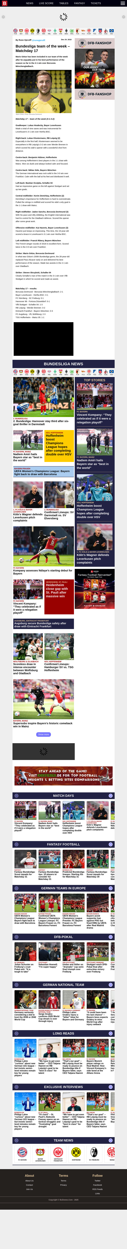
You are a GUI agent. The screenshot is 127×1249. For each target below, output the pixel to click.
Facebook (97, 1224)
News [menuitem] (29, 3)
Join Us (29, 1228)
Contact (29, 1224)
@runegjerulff (38, 79)
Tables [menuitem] (63, 3)
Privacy (63, 1224)
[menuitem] (12, 3)
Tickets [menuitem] (96, 3)
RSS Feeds (97, 1228)
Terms (63, 1220)
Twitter (97, 1220)
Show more (43, 774)
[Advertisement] (63, 46)
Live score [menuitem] (46, 3)
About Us (29, 1220)
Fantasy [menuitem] (79, 3)
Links (97, 1233)
